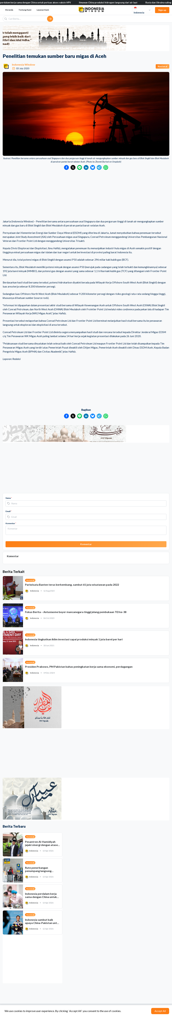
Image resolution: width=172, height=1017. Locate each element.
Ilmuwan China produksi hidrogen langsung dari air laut (112, 2)
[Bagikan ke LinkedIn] (86, 167)
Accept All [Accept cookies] (160, 1010)
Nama (9, 498)
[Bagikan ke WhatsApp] (105, 167)
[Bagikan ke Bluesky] (92, 167)
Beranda (9, 10)
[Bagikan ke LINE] (79, 167)
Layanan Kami (43, 10)
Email (9, 511)
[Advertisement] (86, 195)
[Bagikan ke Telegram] (99, 167)
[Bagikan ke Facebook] (66, 167)
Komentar (11, 523)
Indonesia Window (23, 64)
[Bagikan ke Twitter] (73, 167)
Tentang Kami (24, 10)
